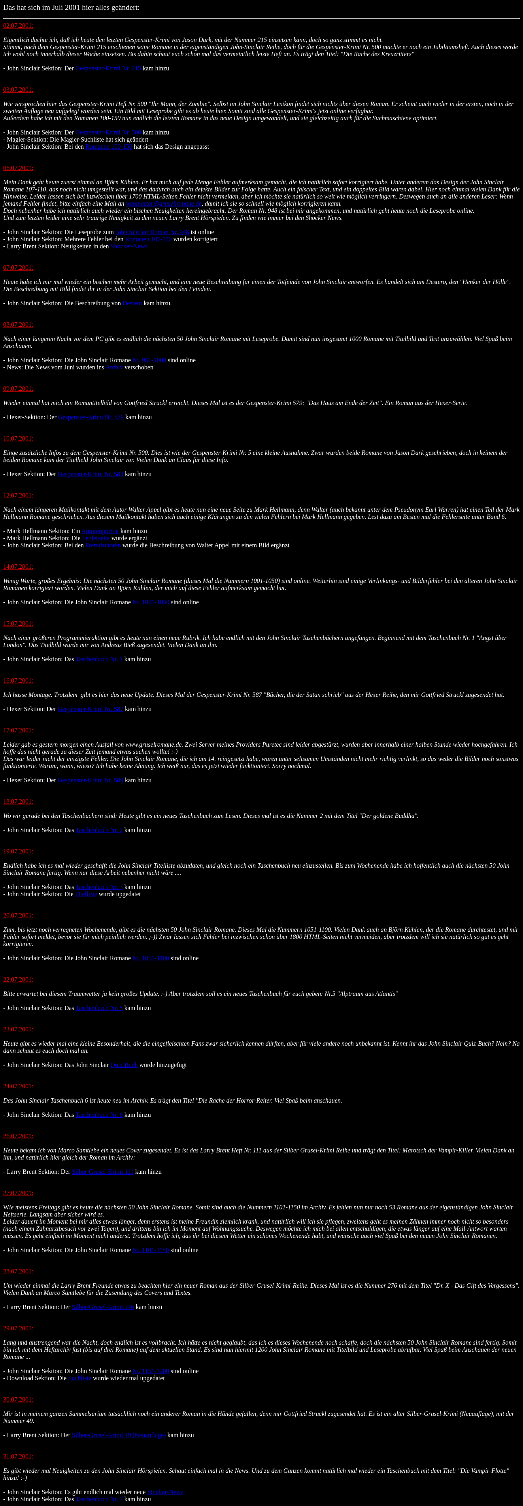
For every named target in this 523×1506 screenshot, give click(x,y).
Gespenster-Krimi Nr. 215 (108, 68)
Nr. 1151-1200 (150, 1371)
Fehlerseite (96, 538)
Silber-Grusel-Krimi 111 (103, 1171)
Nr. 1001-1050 (150, 602)
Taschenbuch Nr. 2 (99, 830)
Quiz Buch (124, 1064)
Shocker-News (128, 246)
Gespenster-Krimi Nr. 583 (90, 474)
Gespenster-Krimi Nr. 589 (90, 780)
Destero (132, 303)
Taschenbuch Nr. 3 (99, 887)
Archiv (114, 367)
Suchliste (79, 1378)
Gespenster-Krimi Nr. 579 (91, 417)
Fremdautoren (103, 545)
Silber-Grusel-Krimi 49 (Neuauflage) (119, 1435)
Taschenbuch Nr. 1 (99, 659)
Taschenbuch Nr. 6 (99, 1114)
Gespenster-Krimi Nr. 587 (90, 709)
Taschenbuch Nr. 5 (99, 1008)
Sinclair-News (165, 1492)
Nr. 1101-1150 (150, 1250)
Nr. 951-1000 (149, 360)
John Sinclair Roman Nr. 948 (152, 232)
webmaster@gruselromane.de (164, 203)
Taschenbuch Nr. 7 (99, 1499)
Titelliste (86, 894)
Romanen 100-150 (108, 146)
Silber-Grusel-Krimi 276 (103, 1307)
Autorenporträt (100, 531)
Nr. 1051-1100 (150, 958)
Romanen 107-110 (148, 239)
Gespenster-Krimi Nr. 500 (108, 132)
